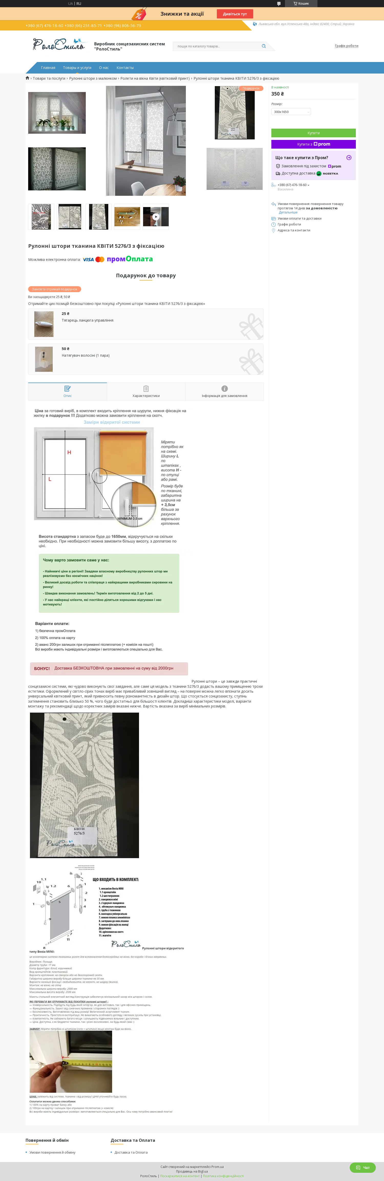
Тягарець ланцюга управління (87, 320)
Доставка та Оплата (131, 1152)
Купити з (313, 144)
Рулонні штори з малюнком (93, 78)
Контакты (125, 67)
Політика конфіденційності (223, 1176)
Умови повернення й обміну (52, 1152)
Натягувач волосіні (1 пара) (86, 355)
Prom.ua (217, 1167)
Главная (48, 67)
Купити (313, 132)
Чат (363, 1167)
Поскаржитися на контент (180, 1176)
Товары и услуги (77, 67)
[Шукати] (264, 46)
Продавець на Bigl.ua (192, 1171)
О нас (104, 67)
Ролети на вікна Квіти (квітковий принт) (155, 78)
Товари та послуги (49, 78)
